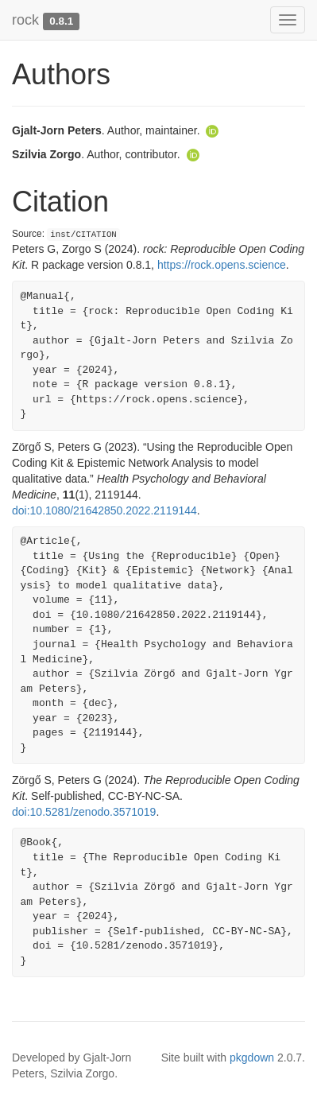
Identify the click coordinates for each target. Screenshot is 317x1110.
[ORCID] (212, 130)
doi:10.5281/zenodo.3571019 (84, 811)
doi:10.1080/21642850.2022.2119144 (104, 510)
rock (25, 20)
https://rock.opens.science (221, 264)
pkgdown (252, 1057)
